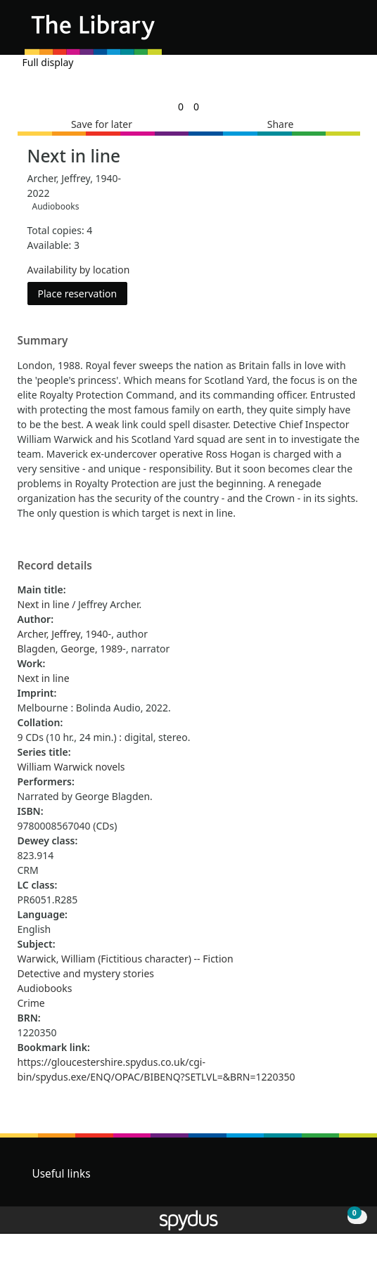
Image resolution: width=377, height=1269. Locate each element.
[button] (328, 32)
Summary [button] (43, 341)
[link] (181, 106)
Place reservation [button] (83, 292)
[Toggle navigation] (345, 32)
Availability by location (78, 269)
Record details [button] (55, 566)
